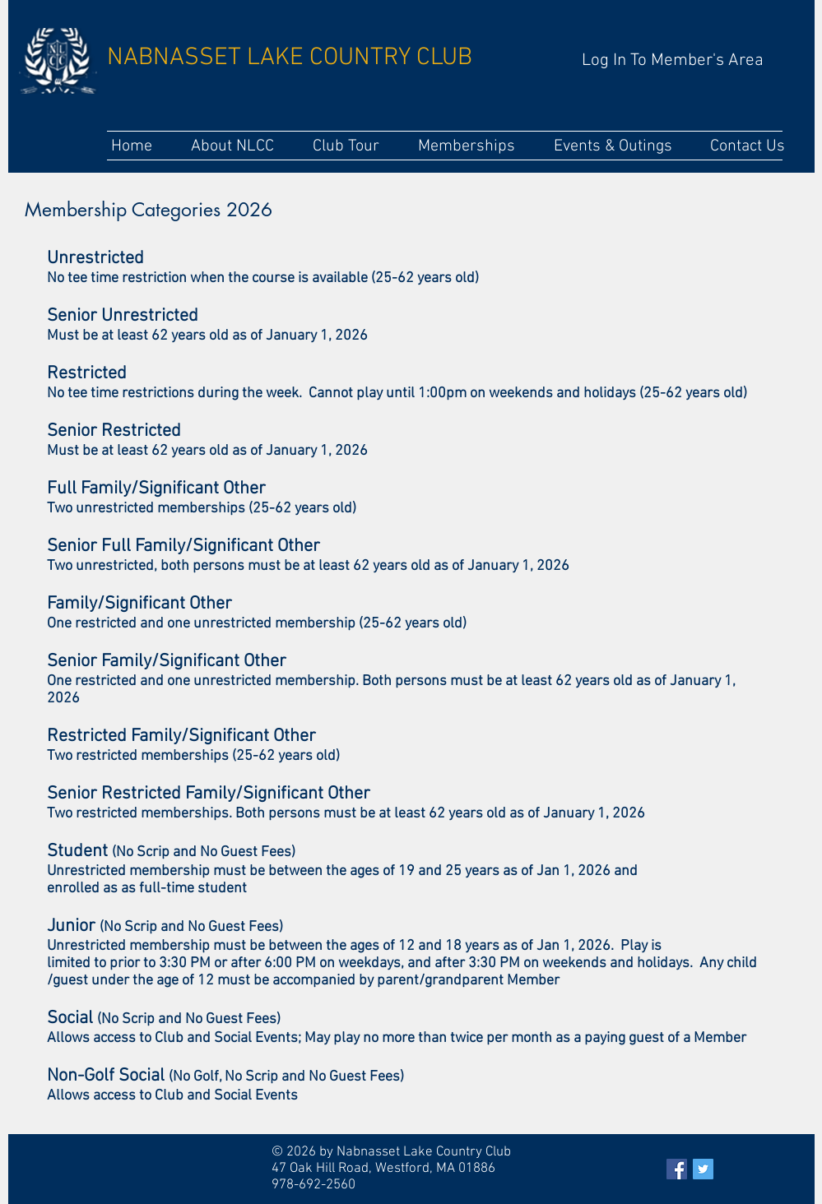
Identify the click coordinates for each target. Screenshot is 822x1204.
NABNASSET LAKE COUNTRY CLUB (289, 58)
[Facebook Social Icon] (676, 1169)
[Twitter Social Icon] (703, 1169)
